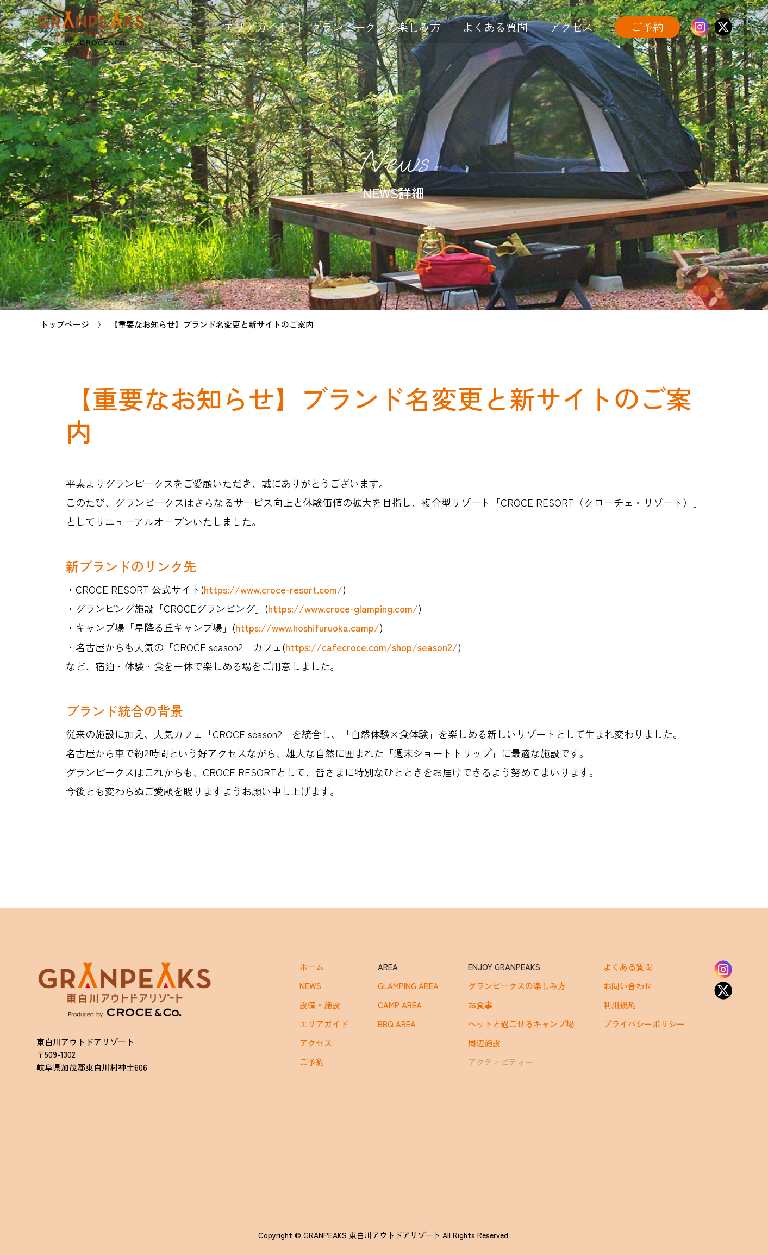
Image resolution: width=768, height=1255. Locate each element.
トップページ (64, 324)
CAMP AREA (400, 1004)
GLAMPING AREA (408, 985)
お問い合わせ (627, 985)
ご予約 (647, 27)
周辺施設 (484, 1042)
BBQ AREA (397, 1023)
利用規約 (619, 1004)
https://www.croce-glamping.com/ (343, 608)
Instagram (700, 27)
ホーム (311, 966)
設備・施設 (319, 1004)
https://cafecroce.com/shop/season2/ (371, 647)
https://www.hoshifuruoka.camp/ (307, 627)
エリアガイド (256, 27)
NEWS (310, 985)
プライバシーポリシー (644, 1023)
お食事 (480, 1004)
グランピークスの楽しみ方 (375, 27)
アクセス (571, 27)
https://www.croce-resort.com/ (273, 589)
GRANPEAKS (90, 28)
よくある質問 (495, 27)
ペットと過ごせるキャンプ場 (521, 1023)
